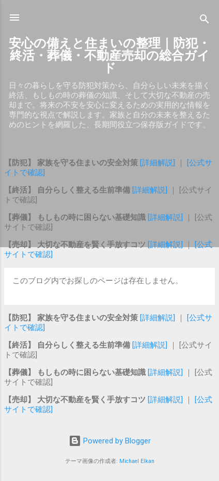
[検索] (204, 21)
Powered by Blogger (110, 440)
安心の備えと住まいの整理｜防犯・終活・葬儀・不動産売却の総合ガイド (109, 55)
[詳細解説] (158, 162)
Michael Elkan (136, 461)
